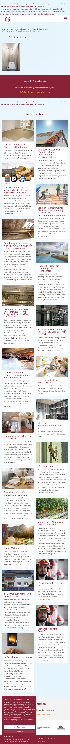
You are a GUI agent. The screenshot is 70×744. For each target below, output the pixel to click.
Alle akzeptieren (19, 727)
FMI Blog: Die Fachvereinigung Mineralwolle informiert (25, 30)
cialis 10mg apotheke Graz (55, 9)
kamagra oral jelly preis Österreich (12, 9)
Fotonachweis (42, 738)
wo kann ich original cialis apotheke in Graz (40, 14)
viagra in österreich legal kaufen (35, 9)
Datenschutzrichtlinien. (10, 722)
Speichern (19, 732)
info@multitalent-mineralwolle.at (35, 92)
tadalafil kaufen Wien (7, 12)
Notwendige (8, 737)
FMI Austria (51, 738)
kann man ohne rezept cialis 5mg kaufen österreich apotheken (36, 12)
